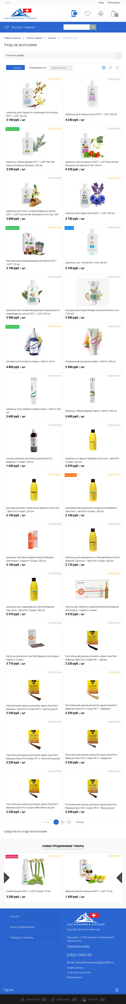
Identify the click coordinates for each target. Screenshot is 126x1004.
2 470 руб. (92, 467)
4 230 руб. (92, 121)
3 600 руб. (33, 418)
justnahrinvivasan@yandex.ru (94, 962)
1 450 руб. (74, 896)
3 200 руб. (15, 896)
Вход (101, 2)
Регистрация (114, 2)
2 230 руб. (92, 665)
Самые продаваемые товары (63, 846)
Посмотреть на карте (78, 946)
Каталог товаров (19, 27)
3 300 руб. (92, 368)
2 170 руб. (92, 566)
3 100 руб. (33, 121)
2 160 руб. (33, 517)
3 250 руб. (33, 171)
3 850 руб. (33, 220)
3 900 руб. (33, 319)
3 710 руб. (33, 665)
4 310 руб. (92, 616)
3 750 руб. (92, 220)
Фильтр (15, 67)
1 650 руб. (33, 467)
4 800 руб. (33, 368)
